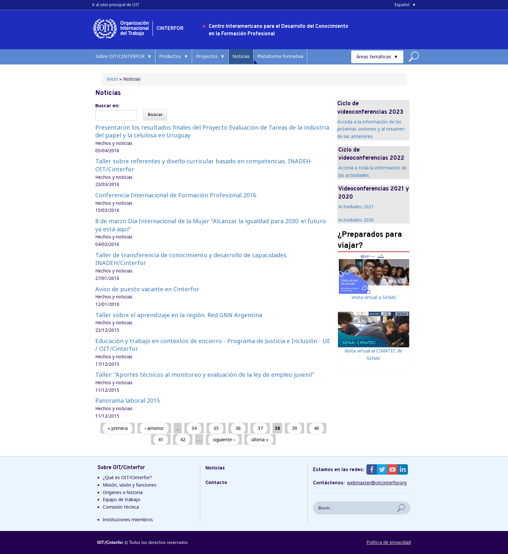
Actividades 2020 (356, 220)
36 (238, 428)
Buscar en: (107, 105)
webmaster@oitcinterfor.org (377, 482)
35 (216, 428)
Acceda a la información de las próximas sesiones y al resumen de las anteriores (371, 129)
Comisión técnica (121, 507)
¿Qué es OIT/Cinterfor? (127, 477)
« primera (118, 428)
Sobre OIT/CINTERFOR (120, 56)
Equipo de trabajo (121, 499)
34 (194, 428)
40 (316, 428)
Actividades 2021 (356, 206)
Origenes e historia (123, 492)
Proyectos (207, 56)
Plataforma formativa (280, 56)
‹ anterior (154, 428)
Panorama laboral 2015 (127, 400)
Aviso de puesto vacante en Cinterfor (147, 289)
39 (294, 428)
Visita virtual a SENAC (374, 297)
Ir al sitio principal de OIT (115, 4)
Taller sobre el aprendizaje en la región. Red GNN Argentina (178, 315)
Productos (170, 56)
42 (182, 439)
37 (260, 428)
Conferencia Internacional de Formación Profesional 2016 (175, 195)
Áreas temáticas (373, 56)
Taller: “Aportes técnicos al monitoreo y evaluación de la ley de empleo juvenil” (204, 374)
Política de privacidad (388, 542)
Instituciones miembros (128, 519)
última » (260, 439)
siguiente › (224, 439)
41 (160, 439)
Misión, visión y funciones (129, 485)
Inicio (112, 79)
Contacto (216, 482)
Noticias (241, 56)
